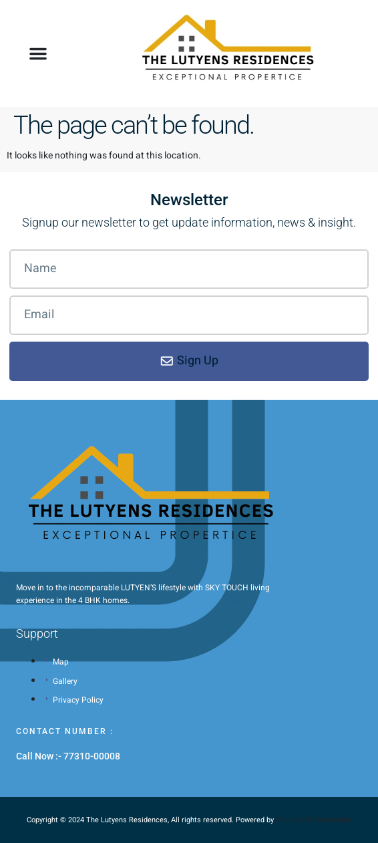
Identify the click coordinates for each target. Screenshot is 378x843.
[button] (38, 53)
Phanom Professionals (313, 820)
